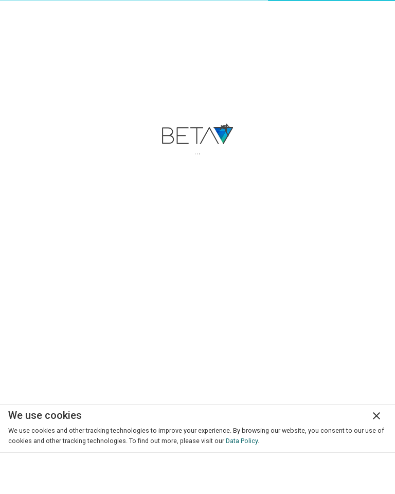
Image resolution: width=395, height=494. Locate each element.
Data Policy (242, 441)
